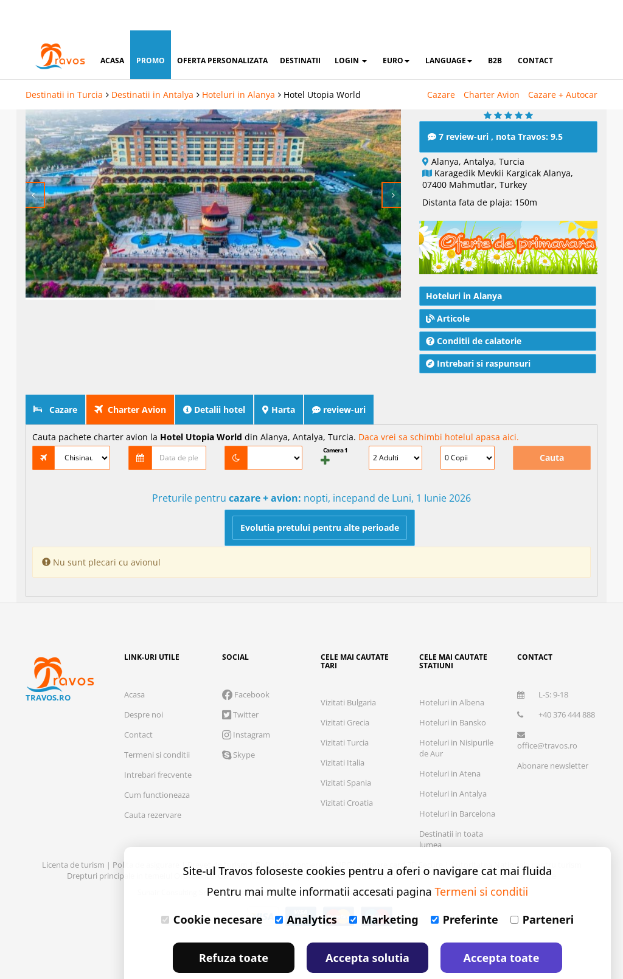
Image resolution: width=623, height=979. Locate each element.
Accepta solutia (367, 927)
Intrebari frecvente (158, 747)
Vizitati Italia (342, 735)
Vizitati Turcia (345, 715)
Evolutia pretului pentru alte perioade (319, 500)
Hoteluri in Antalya (453, 766)
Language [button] (448, 30)
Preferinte (464, 889)
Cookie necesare (212, 889)
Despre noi (143, 687)
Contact (138, 707)
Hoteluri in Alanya (238, 64)
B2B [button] (495, 30)
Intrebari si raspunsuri (478, 336)
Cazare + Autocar (562, 64)
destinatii (300, 30)
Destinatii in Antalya (152, 64)
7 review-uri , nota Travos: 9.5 (495, 109)
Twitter (240, 687)
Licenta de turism (74, 837)
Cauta (552, 430)
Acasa (134, 667)
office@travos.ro (547, 714)
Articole (448, 291)
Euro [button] (396, 30)
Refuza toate (233, 927)
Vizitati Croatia (347, 775)
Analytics (306, 889)
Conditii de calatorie (473, 313)
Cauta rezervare (152, 787)
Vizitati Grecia (345, 695)
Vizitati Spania (346, 755)
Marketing (384, 889)
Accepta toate (502, 927)
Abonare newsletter (552, 738)
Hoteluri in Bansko (452, 695)
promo (150, 30)
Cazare (441, 64)
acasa (112, 30)
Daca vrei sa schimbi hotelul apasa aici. (438, 409)
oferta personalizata (222, 30)
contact (535, 30)
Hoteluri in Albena (451, 674)
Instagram (246, 707)
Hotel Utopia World (322, 64)
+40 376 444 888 (556, 687)
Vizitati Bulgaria (348, 674)
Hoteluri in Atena (450, 746)
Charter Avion (492, 64)
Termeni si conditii (157, 727)
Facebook (246, 667)
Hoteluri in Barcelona (457, 786)
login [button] (351, 30)
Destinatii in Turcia (64, 64)
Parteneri (542, 889)
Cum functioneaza (157, 767)
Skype (238, 727)
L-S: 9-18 (542, 667)
